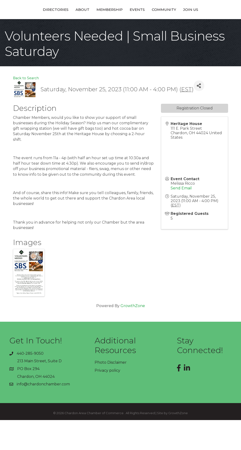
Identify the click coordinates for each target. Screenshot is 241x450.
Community (197, 24)
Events (170, 24)
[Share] (199, 115)
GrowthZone (132, 335)
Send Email (181, 218)
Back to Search (26, 108)
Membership (77, 24)
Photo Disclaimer (111, 392)
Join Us (223, 24)
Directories (23, 24)
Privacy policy (107, 400)
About (49, 24)
